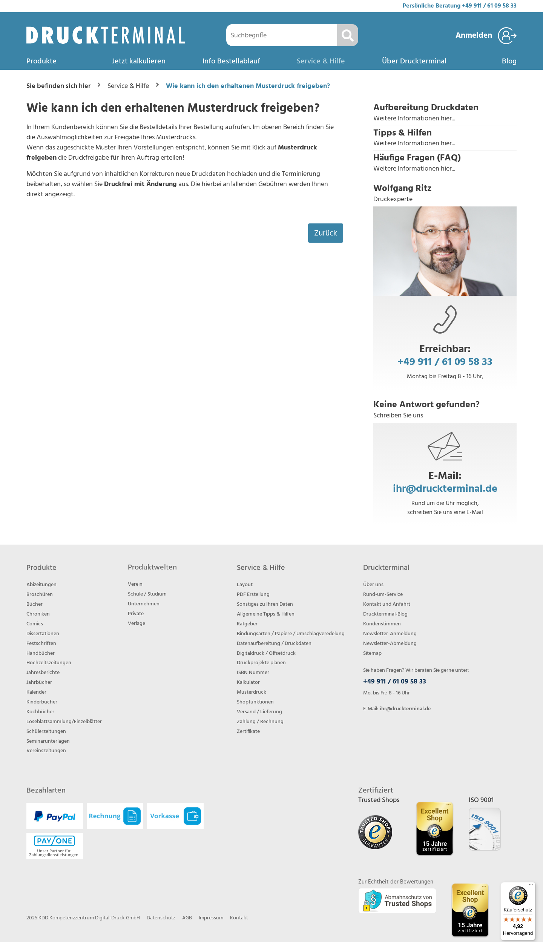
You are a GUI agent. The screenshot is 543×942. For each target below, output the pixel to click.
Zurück (325, 233)
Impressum (211, 918)
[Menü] (530, 886)
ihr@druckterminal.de (445, 488)
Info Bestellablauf (231, 61)
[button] (445, 113)
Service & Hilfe (321, 61)
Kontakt (239, 918)
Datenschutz (161, 918)
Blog (509, 61)
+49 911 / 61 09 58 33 (489, 6)
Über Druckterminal (414, 61)
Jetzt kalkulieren (139, 61)
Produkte (41, 61)
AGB (187, 918)
